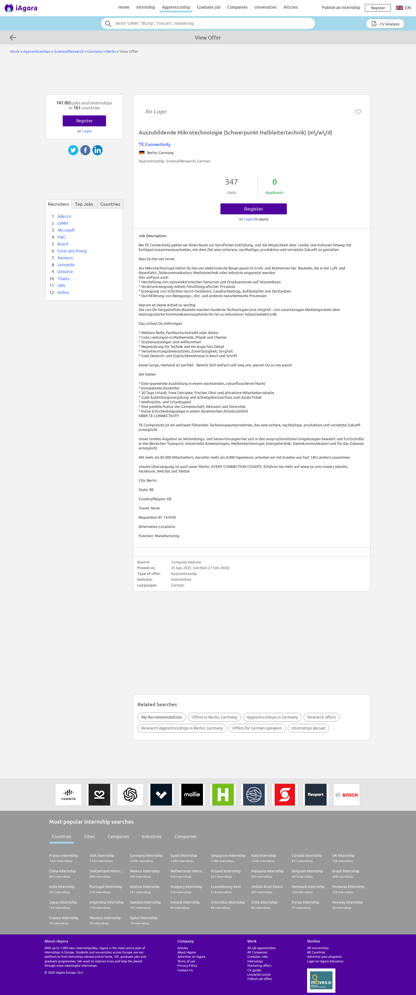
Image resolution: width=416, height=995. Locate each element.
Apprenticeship (176, 7)
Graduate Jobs (257, 956)
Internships (255, 961)
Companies (237, 7)
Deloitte (65, 271)
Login (249, 219)
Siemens (65, 258)
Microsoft (66, 230)
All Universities (318, 948)
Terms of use (186, 961)
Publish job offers (259, 979)
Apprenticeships (37, 51)
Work (14, 51)
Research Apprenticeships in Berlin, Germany (182, 728)
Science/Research (68, 51)
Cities (89, 836)
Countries (61, 836)
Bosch (62, 244)
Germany (94, 51)
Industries (152, 836)
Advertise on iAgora (191, 956)
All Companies (257, 952)
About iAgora (186, 952)
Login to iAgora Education (325, 961)
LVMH (62, 223)
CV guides (254, 970)
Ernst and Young (72, 251)
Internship (145, 7)
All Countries (316, 952)
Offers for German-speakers (257, 728)
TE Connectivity (155, 144)
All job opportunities (261, 948)
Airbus (63, 292)
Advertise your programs (324, 956)
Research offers (321, 717)
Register (253, 209)
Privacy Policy (187, 965)
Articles (290, 7)
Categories (118, 836)
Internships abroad (308, 728)
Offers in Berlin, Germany (214, 717)
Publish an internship (341, 7)
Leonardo (66, 265)
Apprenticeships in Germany (272, 717)
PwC (61, 237)
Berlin (111, 51)
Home (123, 7)
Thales (63, 278)
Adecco (64, 216)
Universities (265, 7)
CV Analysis (385, 23)
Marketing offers (259, 965)
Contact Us (185, 970)
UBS (61, 285)
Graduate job (208, 7)
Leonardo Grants (259, 974)
